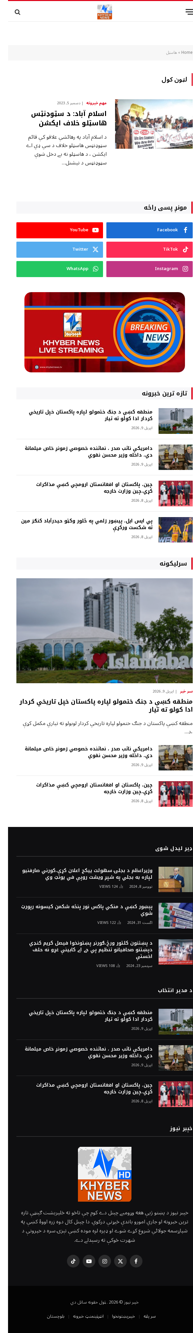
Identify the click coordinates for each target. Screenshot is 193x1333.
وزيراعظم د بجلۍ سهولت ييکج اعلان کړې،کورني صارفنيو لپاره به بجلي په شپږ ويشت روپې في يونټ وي (79, 874)
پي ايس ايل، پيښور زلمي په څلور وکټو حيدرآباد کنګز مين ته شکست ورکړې (78, 524)
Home (179, 52)
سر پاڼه (141, 1316)
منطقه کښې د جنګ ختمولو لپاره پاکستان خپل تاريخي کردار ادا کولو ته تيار (82, 415)
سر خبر (178, 692)
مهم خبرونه (88, 103)
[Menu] (182, 11)
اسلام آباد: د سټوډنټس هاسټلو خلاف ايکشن (61, 118)
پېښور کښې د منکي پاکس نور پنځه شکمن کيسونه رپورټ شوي (78, 910)
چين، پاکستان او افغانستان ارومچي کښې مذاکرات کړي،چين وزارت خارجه (86, 488)
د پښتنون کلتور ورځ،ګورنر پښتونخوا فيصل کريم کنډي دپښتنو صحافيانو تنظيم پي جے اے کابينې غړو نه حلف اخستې (82, 950)
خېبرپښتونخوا (115, 1316)
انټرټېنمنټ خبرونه (80, 1316)
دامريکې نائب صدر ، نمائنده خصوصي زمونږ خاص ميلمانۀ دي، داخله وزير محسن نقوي (80, 452)
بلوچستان (48, 1316)
